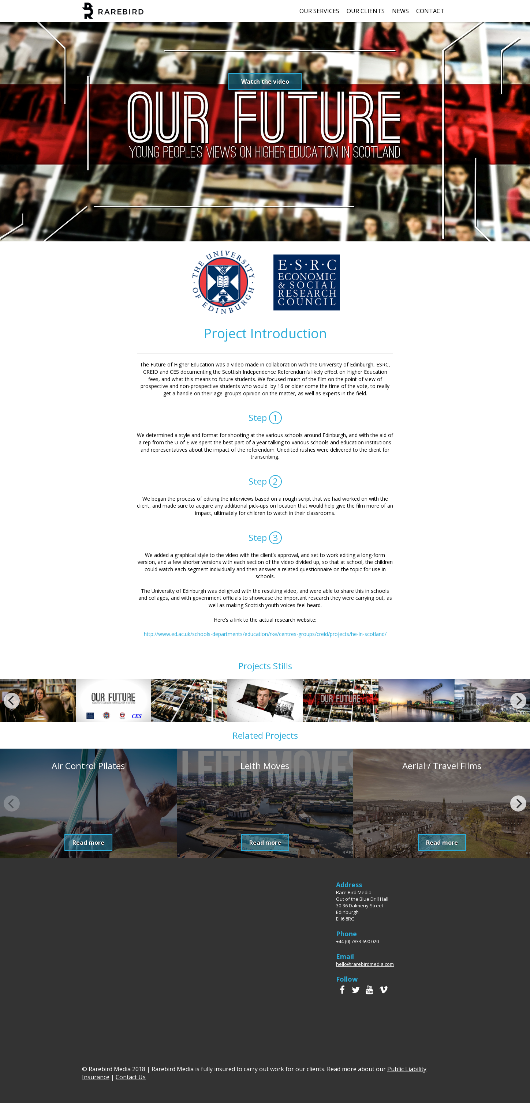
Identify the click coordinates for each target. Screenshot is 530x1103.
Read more (88, 843)
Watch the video (265, 82)
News (400, 11)
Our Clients (366, 11)
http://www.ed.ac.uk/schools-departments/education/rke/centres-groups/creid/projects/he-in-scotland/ (265, 633)
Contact (430, 11)
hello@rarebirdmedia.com (365, 964)
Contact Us (131, 1077)
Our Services (319, 11)
